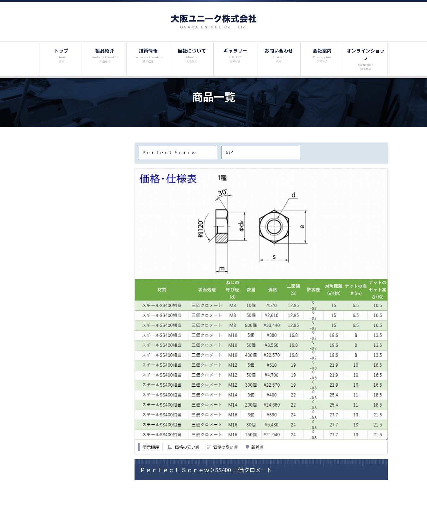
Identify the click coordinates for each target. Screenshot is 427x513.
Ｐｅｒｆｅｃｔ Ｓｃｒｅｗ (169, 152)
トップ (61, 55)
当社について (191, 55)
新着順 (257, 447)
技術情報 (148, 55)
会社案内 (322, 55)
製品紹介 (105, 55)
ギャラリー (235, 55)
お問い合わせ (278, 55)
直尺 (228, 152)
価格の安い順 (187, 447)
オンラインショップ (366, 59)
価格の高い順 (225, 447)
